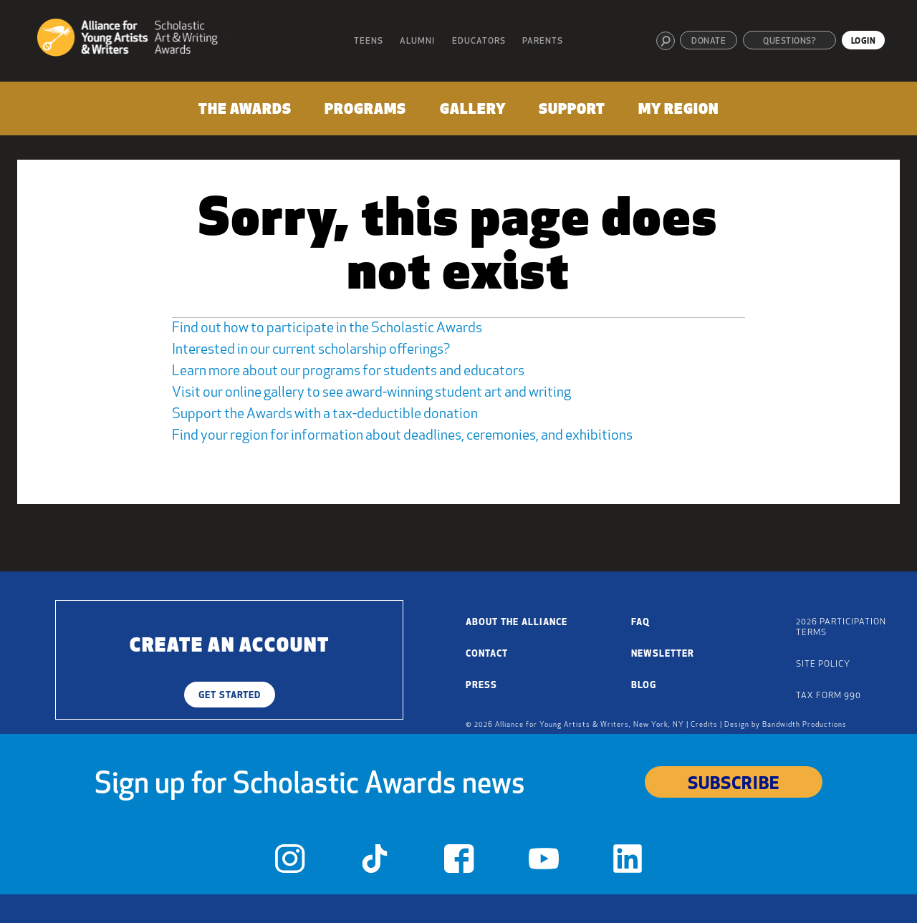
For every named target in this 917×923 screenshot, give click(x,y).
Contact (487, 654)
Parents (542, 41)
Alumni (417, 41)
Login (863, 41)
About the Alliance (516, 622)
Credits (704, 725)
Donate (708, 41)
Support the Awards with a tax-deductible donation (325, 414)
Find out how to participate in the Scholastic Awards (327, 329)
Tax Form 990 (828, 696)
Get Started (229, 695)
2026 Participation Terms (841, 627)
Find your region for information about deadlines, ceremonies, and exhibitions (402, 436)
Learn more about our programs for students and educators (348, 371)
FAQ (640, 622)
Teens (368, 41)
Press (481, 685)
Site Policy (823, 664)
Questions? (789, 41)
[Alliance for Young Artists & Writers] (133, 40)
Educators (479, 41)
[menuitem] (245, 112)
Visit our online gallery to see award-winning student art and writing (371, 393)
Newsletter (662, 654)
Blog (643, 685)
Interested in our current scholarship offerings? (311, 350)
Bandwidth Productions (804, 725)
